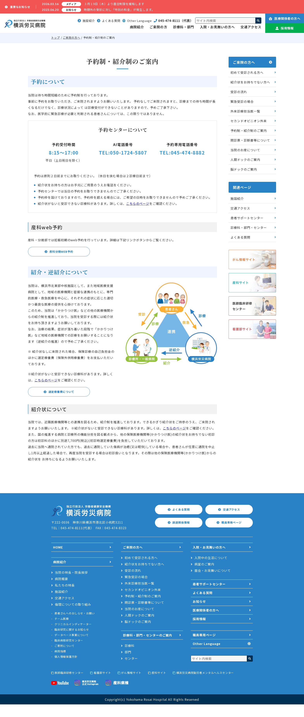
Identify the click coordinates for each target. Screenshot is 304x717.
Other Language (206, 656)
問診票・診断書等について (250, 140)
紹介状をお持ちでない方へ (250, 82)
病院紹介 (137, 26)
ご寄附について (64, 658)
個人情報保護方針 (66, 669)
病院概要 (61, 591)
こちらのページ (137, 203)
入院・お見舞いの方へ (217, 26)
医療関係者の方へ (285, 18)
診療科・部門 (183, 26)
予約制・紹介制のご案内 (249, 130)
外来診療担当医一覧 (245, 111)
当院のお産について (245, 150)
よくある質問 (108, 21)
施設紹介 (86, 21)
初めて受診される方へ (247, 72)
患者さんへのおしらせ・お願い (74, 626)
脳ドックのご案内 (244, 169)
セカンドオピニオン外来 (249, 120)
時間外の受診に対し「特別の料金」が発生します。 (119, 10)
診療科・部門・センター (249, 227)
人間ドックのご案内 (245, 159)
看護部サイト (102, 685)
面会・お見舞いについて (212, 583)
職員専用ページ (231, 535)
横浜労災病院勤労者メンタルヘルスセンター (205, 685)
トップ (55, 37)
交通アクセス (251, 26)
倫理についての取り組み (73, 617)
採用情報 (285, 28)
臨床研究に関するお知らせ (71, 642)
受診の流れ (239, 91)
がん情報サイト (131, 685)
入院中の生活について (210, 570)
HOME (58, 559)
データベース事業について (71, 647)
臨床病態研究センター (68, 653)
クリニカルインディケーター (73, 637)
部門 (128, 664)
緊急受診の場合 (242, 101)
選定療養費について (61, 402)
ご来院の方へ (71, 37)
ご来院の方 (158, 26)
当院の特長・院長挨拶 (71, 585)
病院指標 (60, 664)
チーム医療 (61, 631)
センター (131, 671)
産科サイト (159, 685)
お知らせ (199, 614)
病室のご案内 (204, 576)
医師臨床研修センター (69, 685)
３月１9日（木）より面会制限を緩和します (114, 4)
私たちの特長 (65, 597)
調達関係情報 (181, 535)
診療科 (130, 658)
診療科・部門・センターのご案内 (147, 647)
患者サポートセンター (247, 218)
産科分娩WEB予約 (61, 252)
